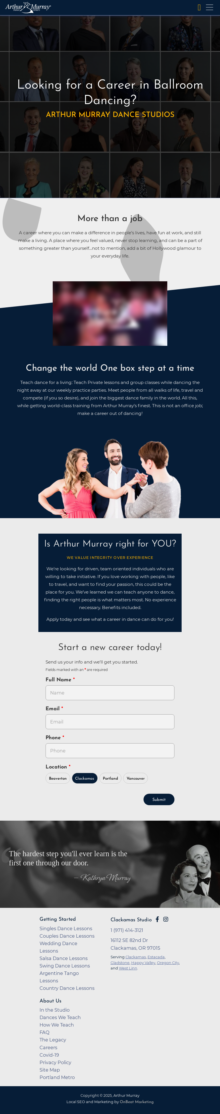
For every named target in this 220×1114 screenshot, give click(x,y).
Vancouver (136, 779)
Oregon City (168, 962)
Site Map (50, 1070)
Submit (159, 800)
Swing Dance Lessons (65, 966)
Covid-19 (49, 1055)
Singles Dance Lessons (66, 928)
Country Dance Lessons (67, 988)
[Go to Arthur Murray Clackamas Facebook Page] (157, 919)
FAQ (45, 1032)
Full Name (59, 680)
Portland (110, 779)
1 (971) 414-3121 (127, 930)
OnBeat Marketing (137, 1102)
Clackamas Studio (131, 920)
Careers (48, 1047)
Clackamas (84, 779)
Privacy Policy (55, 1062)
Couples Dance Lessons (67, 936)
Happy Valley (143, 962)
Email (53, 709)
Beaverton (58, 779)
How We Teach (57, 1025)
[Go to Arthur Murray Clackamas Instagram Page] (165, 919)
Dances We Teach (60, 1017)
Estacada (156, 957)
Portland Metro (57, 1077)
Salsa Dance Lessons (64, 958)
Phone (54, 738)
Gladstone (120, 962)
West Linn (128, 968)
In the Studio (55, 1010)
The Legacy (53, 1040)
